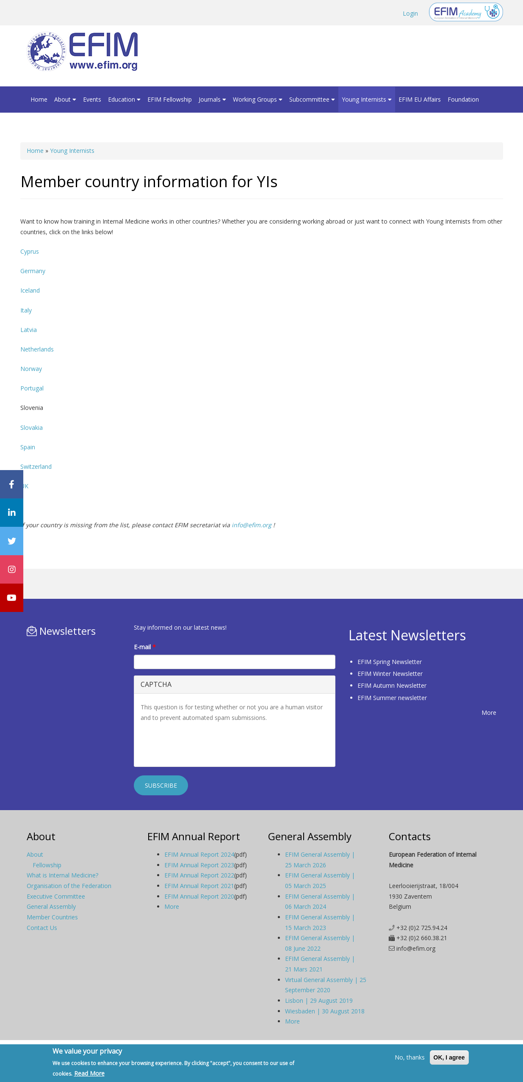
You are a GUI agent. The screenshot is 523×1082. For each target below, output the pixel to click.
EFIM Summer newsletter (392, 698)
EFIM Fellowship (169, 99)
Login (410, 13)
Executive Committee (56, 896)
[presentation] (205, 743)
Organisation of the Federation (69, 886)
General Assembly (51, 906)
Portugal (32, 388)
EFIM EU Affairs (419, 99)
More (488, 712)
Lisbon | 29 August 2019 (319, 1000)
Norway (31, 369)
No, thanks (410, 1057)
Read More (89, 1073)
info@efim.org (251, 525)
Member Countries (52, 917)
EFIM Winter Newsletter (390, 674)
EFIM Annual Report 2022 (199, 875)
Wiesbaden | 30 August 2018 (325, 1011)
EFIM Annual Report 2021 (199, 886)
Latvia (28, 330)
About (65, 99)
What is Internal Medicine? (62, 875)
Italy (26, 310)
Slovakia (31, 427)
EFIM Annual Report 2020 (199, 896)
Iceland (30, 290)
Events (92, 99)
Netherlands (37, 349)
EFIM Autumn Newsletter (391, 685)
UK (24, 486)
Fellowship (47, 865)
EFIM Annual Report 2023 (199, 865)
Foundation (463, 99)
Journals (212, 99)
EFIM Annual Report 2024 (199, 854)
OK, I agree (449, 1057)
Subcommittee (312, 99)
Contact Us (42, 928)
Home (38, 99)
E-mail (145, 647)
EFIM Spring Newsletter (389, 662)
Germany (32, 271)
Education (124, 99)
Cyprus (29, 251)
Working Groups (257, 99)
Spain (27, 447)
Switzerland (36, 466)
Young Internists (367, 99)
